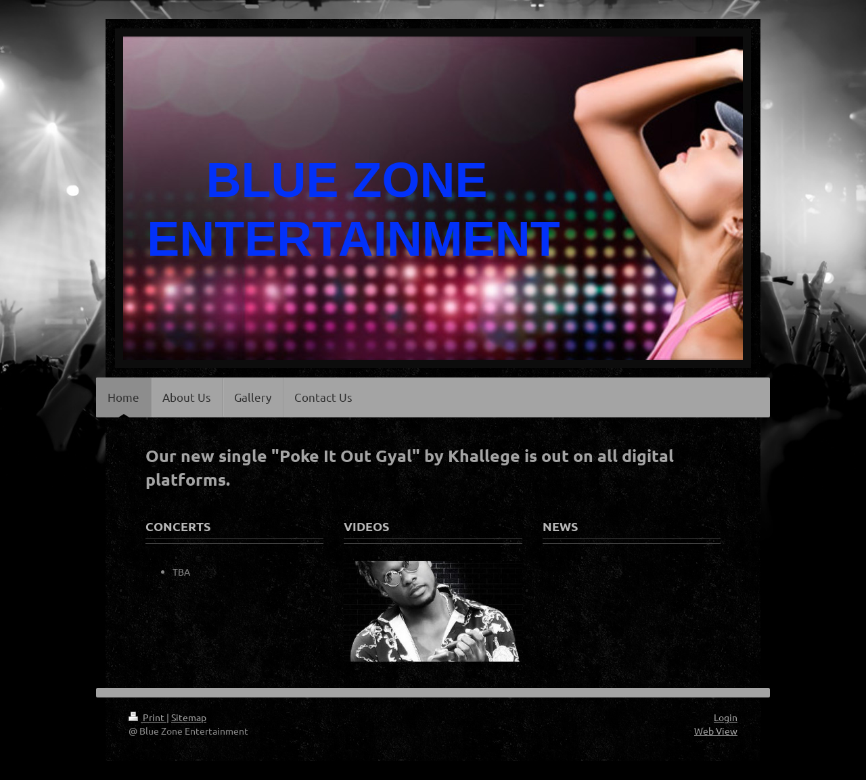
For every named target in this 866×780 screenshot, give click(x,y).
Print (147, 717)
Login (725, 717)
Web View (715, 731)
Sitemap (188, 717)
